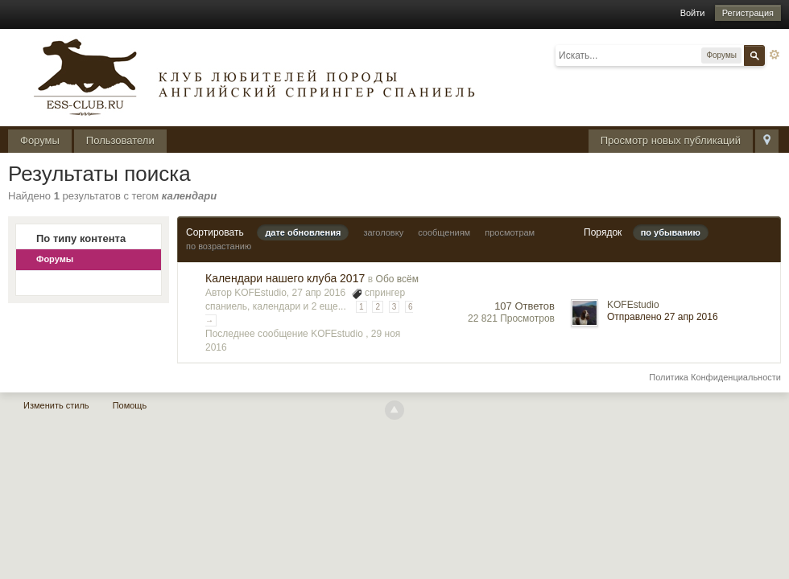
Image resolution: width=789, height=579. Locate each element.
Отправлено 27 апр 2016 (662, 316)
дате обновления (303, 232)
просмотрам (510, 232)
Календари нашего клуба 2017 (285, 278)
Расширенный (774, 54)
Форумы (40, 140)
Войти (692, 13)
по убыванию (670, 232)
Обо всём (397, 279)
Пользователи (120, 140)
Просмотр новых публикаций (671, 140)
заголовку (383, 232)
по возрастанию (218, 246)
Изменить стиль (56, 405)
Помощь (130, 405)
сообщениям (444, 232)
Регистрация (748, 13)
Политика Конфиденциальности (715, 377)
